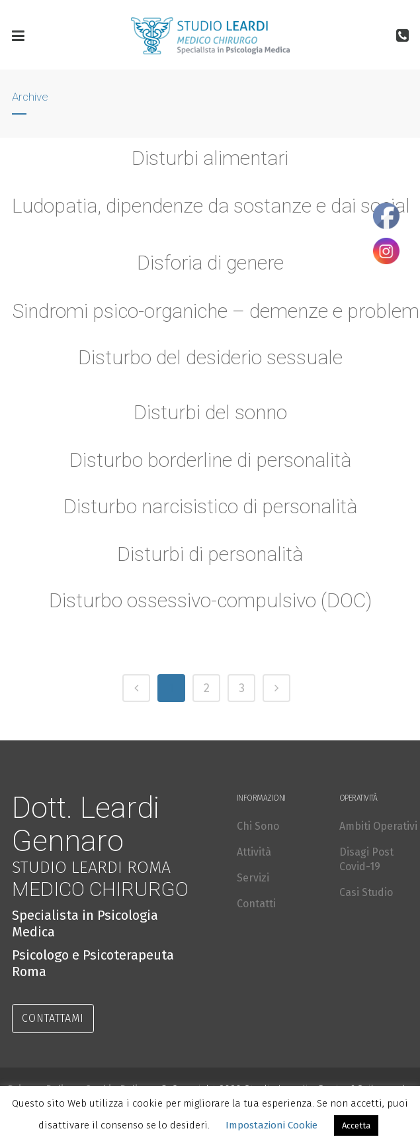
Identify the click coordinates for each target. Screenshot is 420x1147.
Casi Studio (366, 892)
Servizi (253, 878)
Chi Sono (258, 826)
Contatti (256, 903)
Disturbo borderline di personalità (209, 462)
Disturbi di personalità (210, 556)
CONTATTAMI (53, 1018)
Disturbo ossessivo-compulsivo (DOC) (210, 602)
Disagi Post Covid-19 (366, 859)
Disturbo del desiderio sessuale (210, 357)
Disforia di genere (210, 262)
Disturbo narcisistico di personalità (210, 508)
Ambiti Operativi (378, 826)
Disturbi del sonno (210, 414)
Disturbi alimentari (210, 158)
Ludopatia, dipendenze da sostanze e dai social (211, 205)
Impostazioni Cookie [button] (271, 1125)
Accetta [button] (356, 1125)
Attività (254, 852)
